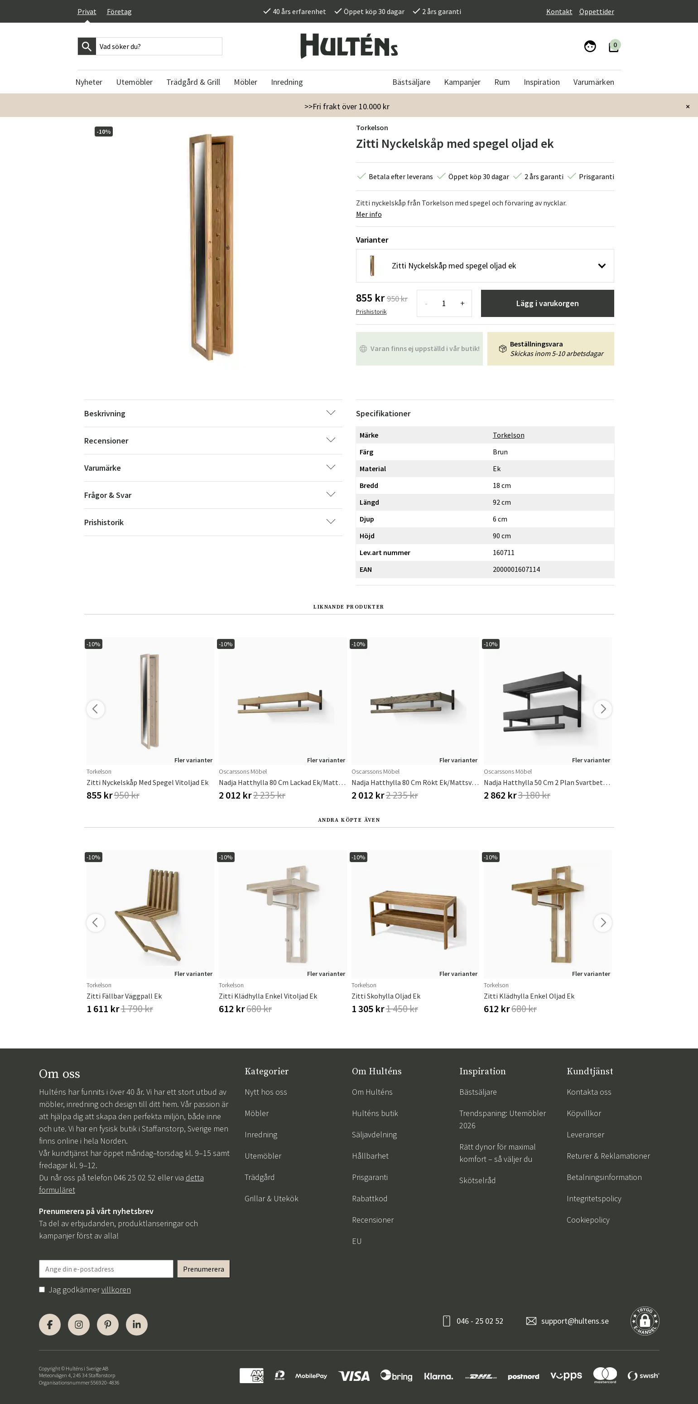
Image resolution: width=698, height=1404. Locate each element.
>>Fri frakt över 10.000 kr (347, 106)
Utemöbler (263, 1155)
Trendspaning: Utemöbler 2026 (502, 1119)
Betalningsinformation (604, 1177)
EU (357, 1241)
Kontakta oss (589, 1092)
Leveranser (585, 1134)
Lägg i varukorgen (547, 303)
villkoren (116, 1289)
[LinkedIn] (137, 1325)
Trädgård (260, 1177)
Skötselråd (477, 1180)
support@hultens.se (575, 1321)
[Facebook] (50, 1325)
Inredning (261, 1134)
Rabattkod (370, 1198)
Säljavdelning (374, 1134)
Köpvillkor (584, 1113)
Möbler (257, 1113)
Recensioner (373, 1219)
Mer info (369, 214)
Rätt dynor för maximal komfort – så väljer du (497, 1152)
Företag (119, 11)
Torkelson (372, 127)
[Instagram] (79, 1325)
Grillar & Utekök (271, 1198)
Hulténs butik (375, 1113)
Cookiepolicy (588, 1219)
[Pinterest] (108, 1325)
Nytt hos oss (266, 1092)
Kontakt (559, 11)
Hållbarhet (370, 1155)
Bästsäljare (478, 1092)
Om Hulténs (372, 1092)
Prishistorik (371, 311)
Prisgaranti (370, 1177)
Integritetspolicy (594, 1198)
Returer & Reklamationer (608, 1155)
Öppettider (596, 11)
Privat (86, 11)
